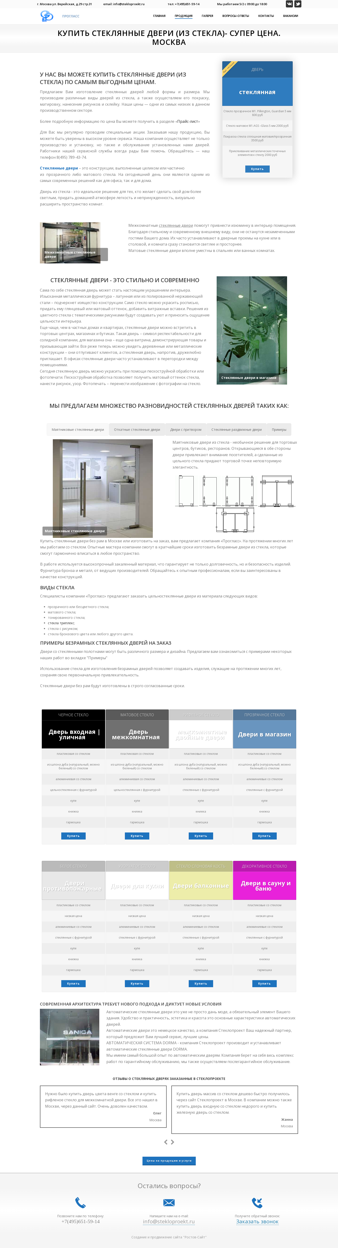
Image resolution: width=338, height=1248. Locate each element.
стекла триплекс (61, 623)
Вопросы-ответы (236, 16)
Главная (159, 16)
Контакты (266, 16)
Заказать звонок (257, 1221)
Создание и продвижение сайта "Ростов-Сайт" (169, 1237)
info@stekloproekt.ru (169, 1221)
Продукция (183, 16)
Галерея (207, 16)
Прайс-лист (187, 121)
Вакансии (290, 16)
